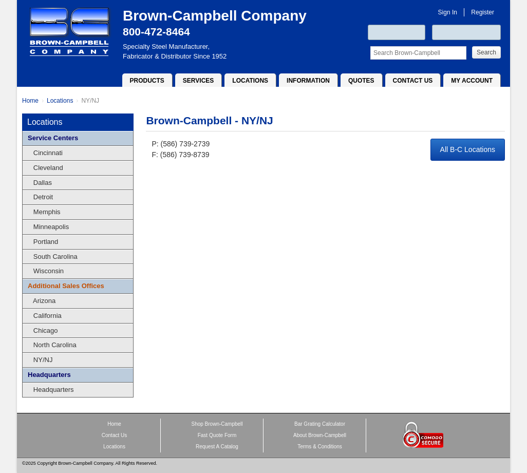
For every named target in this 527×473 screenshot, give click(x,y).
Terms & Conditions (319, 446)
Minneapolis (48, 227)
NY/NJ (90, 100)
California (45, 315)
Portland (43, 241)
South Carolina (53, 256)
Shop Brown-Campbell (216, 424)
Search (486, 52)
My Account (472, 80)
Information (308, 80)
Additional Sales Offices (66, 286)
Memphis (44, 212)
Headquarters (49, 375)
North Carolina (52, 345)
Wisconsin (46, 271)
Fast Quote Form (217, 435)
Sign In (447, 12)
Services (198, 80)
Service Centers (53, 138)
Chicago (43, 330)
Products (147, 80)
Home (30, 100)
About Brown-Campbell (319, 435)
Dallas (40, 182)
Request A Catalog (217, 446)
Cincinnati (45, 153)
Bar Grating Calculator (319, 424)
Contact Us (413, 80)
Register (482, 12)
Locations (250, 80)
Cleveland (45, 168)
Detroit (40, 197)
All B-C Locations (467, 149)
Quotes (361, 80)
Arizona (41, 301)
